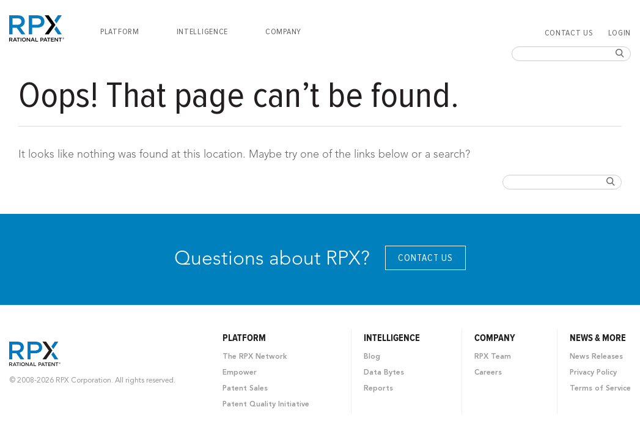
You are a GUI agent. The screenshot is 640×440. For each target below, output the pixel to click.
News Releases (596, 357)
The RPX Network (255, 357)
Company (283, 32)
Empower (240, 372)
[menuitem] (119, 32)
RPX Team (492, 357)
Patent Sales (245, 388)
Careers (488, 372)
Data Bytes (384, 372)
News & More (598, 337)
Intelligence (202, 32)
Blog (372, 357)
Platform (119, 32)
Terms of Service (600, 388)
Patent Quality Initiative (266, 404)
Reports (378, 388)
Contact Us (569, 33)
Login (619, 33)
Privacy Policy (593, 372)
